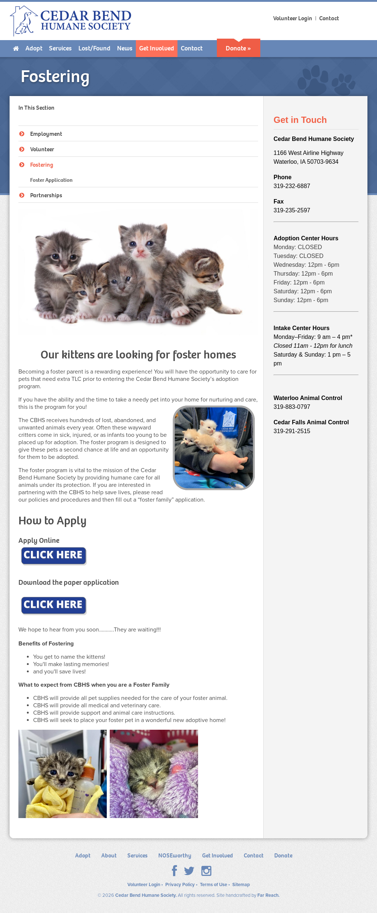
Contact (329, 18)
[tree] (138, 164)
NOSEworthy (174, 855)
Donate (283, 855)
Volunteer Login (292, 18)
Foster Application (51, 180)
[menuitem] (16, 48)
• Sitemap (239, 885)
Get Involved (217, 855)
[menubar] (189, 48)
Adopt (83, 855)
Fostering (36, 165)
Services (137, 855)
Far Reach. (268, 895)
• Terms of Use (211, 885)
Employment (40, 134)
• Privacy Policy (178, 885)
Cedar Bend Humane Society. (146, 895)
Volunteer (36, 149)
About (109, 855)
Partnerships (40, 195)
